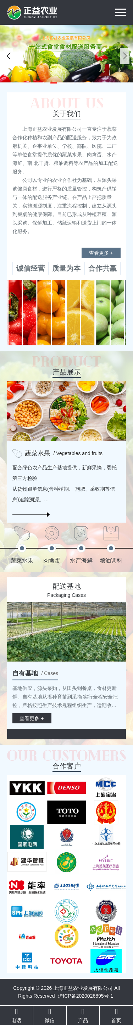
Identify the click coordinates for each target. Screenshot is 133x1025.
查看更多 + (101, 253)
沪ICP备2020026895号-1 (85, 996)
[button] (53, 82)
